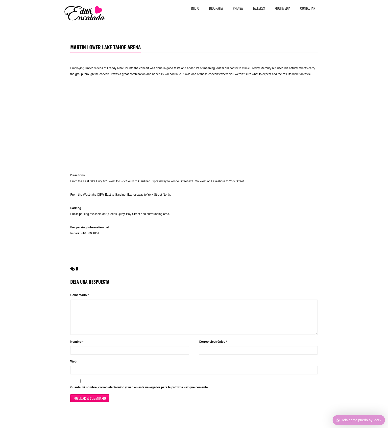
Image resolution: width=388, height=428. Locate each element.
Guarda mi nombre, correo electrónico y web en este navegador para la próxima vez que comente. (139, 393)
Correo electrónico (213, 347)
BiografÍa (216, 8)
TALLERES (259, 8)
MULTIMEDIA (282, 8)
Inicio (195, 8)
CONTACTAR (307, 8)
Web (73, 367)
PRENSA (238, 8)
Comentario (79, 295)
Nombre (76, 347)
